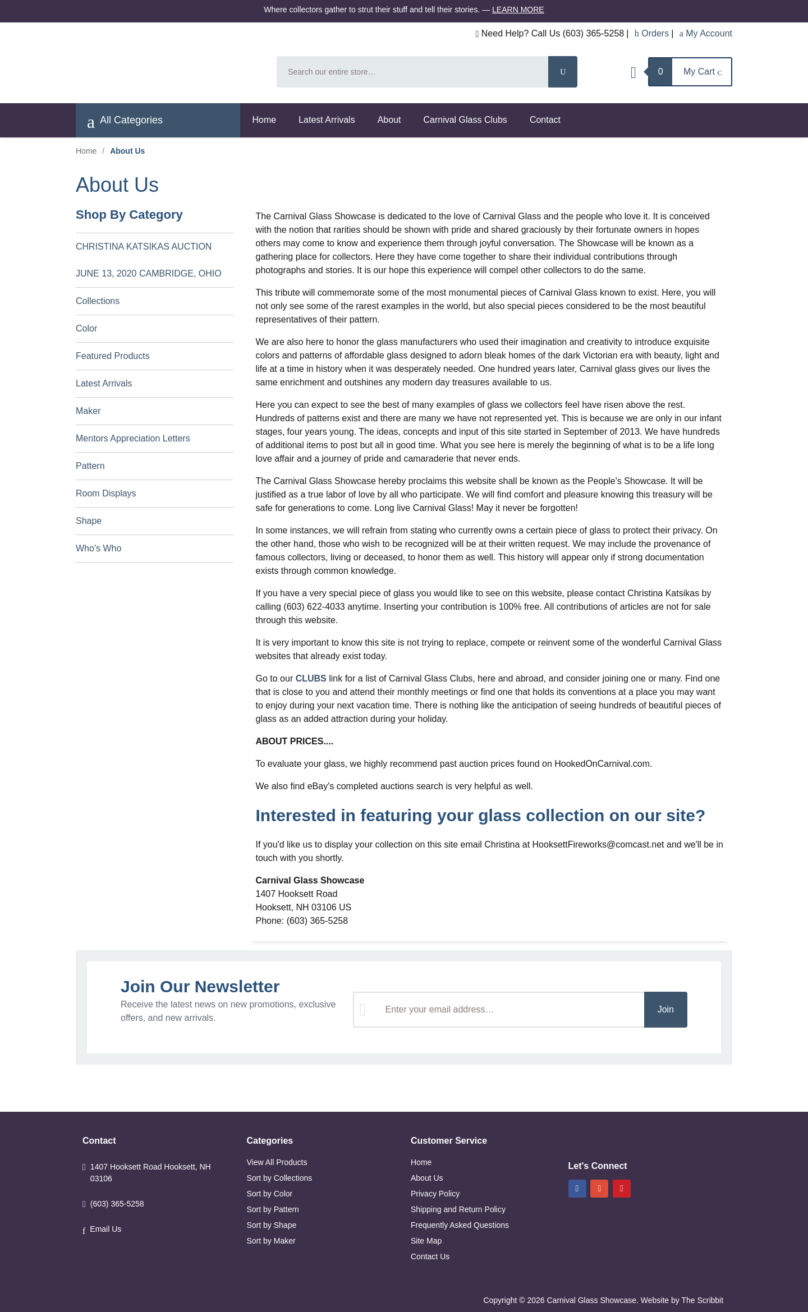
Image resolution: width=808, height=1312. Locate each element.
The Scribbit (703, 1300)
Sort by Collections (280, 1177)
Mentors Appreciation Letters (133, 438)
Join (666, 1009)
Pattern (90, 466)
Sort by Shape (272, 1225)
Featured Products (113, 356)
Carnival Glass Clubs (465, 120)
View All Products (277, 1162)
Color (86, 328)
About (389, 120)
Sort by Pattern (273, 1209)
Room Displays (106, 493)
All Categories (125, 122)
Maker (88, 411)
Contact (545, 120)
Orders (652, 33)
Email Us (105, 1228)
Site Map (426, 1240)
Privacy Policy (435, 1193)
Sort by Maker (271, 1240)
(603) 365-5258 (117, 1203)
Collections (98, 301)
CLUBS (311, 678)
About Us (427, 1177)
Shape (89, 521)
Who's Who (98, 548)
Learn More (518, 9)
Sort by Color (270, 1193)
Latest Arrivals (327, 120)
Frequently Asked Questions (460, 1225)
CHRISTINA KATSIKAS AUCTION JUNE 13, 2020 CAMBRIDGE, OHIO (149, 260)
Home (264, 120)
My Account (706, 33)
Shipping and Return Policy (458, 1209)
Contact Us (430, 1256)
